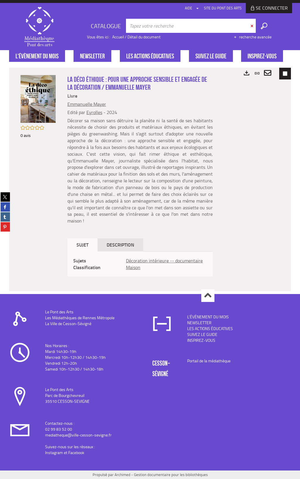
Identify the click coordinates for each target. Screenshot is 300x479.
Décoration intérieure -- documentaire (164, 260)
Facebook (76, 452)
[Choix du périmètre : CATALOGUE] (106, 26)
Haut (207, 295)
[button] (38, 98)
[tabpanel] (140, 264)
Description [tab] (120, 244)
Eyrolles (94, 112)
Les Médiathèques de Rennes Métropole (80, 317)
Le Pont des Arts (59, 312)
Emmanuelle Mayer (86, 104)
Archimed (122, 474)
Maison (133, 267)
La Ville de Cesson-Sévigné (68, 323)
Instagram (54, 452)
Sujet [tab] (82, 244)
